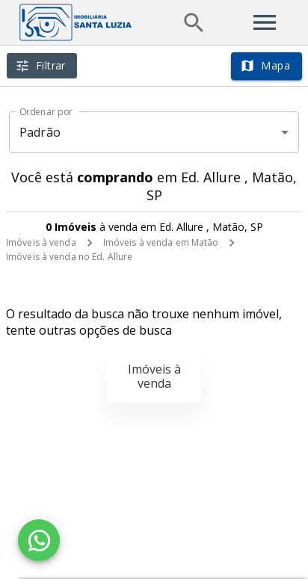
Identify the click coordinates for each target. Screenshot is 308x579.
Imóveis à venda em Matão (161, 242)
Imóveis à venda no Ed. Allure (69, 256)
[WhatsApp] (39, 540)
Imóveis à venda (41, 242)
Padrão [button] (40, 132)
